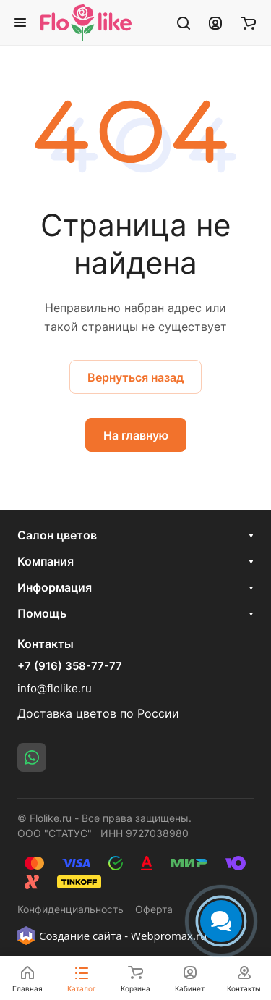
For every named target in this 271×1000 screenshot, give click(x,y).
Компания (45, 561)
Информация (54, 587)
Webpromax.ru (169, 935)
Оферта (154, 909)
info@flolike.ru (54, 688)
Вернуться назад (135, 377)
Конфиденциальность (70, 909)
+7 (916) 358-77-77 (69, 666)
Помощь (41, 613)
